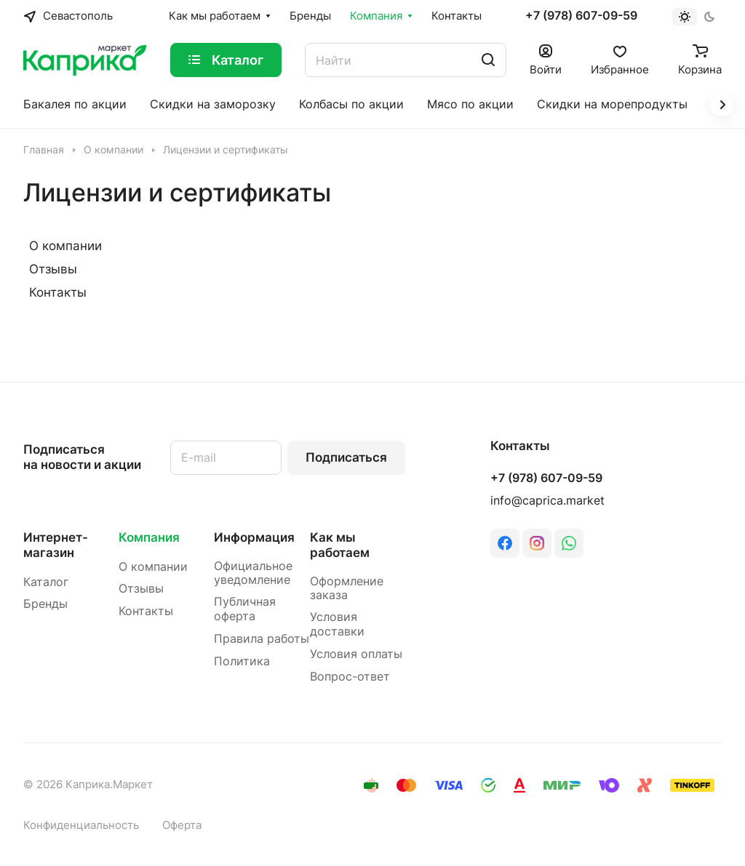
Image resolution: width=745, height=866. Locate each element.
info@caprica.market (547, 501)
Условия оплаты (356, 654)
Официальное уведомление (253, 573)
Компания (149, 537)
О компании (65, 245)
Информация (254, 537)
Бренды (45, 604)
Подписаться (346, 457)
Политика (242, 661)
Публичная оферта (245, 609)
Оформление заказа (346, 588)
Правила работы (261, 639)
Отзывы (53, 269)
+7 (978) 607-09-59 (581, 16)
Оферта (182, 825)
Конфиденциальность (81, 825)
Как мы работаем (340, 545)
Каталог (45, 582)
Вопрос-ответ (350, 676)
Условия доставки (337, 624)
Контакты (58, 292)
